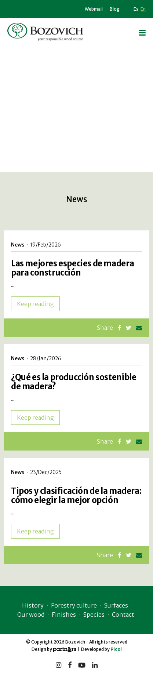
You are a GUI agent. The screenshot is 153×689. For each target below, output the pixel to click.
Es (136, 9)
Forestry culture (74, 605)
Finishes (64, 614)
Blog (115, 9)
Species (94, 614)
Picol (116, 649)
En (143, 9)
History (33, 605)
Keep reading (35, 303)
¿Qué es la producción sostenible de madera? (73, 381)
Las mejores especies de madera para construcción (72, 268)
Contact (123, 614)
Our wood (30, 614)
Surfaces (116, 605)
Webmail (94, 9)
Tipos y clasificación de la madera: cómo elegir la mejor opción (76, 495)
